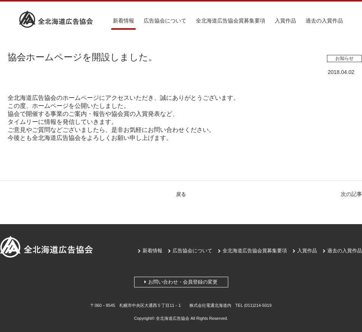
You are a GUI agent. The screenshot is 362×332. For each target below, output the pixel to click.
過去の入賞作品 (324, 21)
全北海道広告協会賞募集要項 (230, 21)
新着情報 (123, 21)
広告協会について (165, 21)
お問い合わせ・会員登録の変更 (181, 282)
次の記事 (351, 194)
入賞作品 (285, 21)
